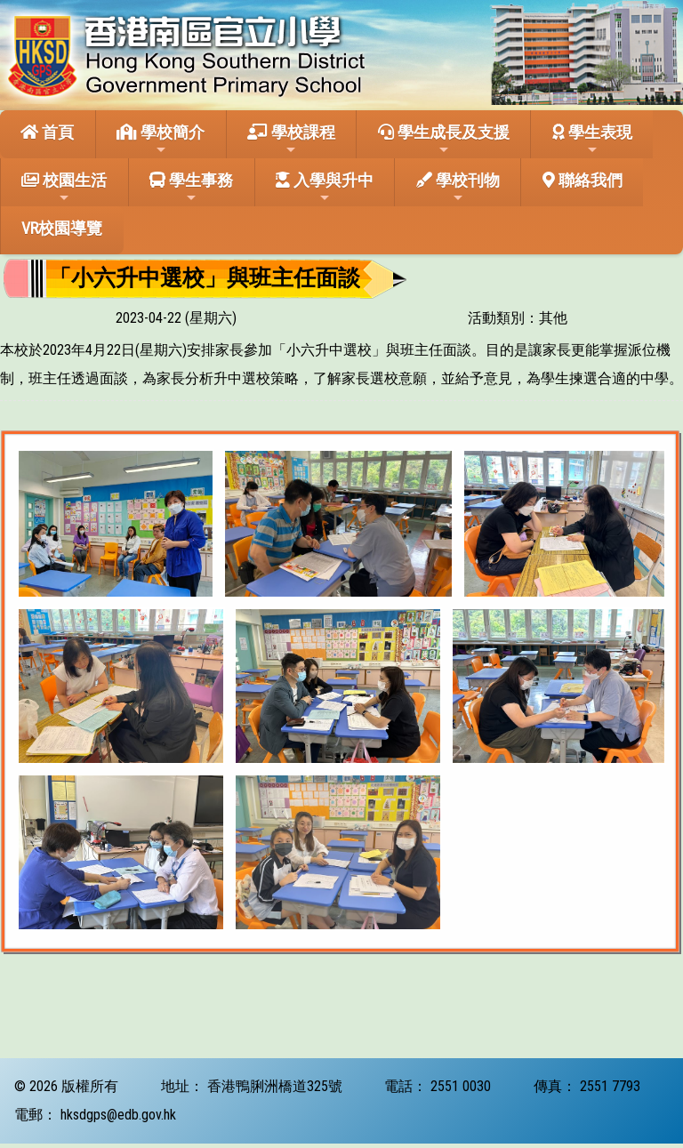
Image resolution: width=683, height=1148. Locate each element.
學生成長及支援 (444, 140)
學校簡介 (161, 140)
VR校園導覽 (61, 228)
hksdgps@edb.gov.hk (118, 1114)
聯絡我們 (582, 180)
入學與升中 (325, 188)
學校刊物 (458, 188)
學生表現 (592, 140)
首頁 (47, 132)
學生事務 (191, 188)
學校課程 (291, 140)
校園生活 (64, 188)
